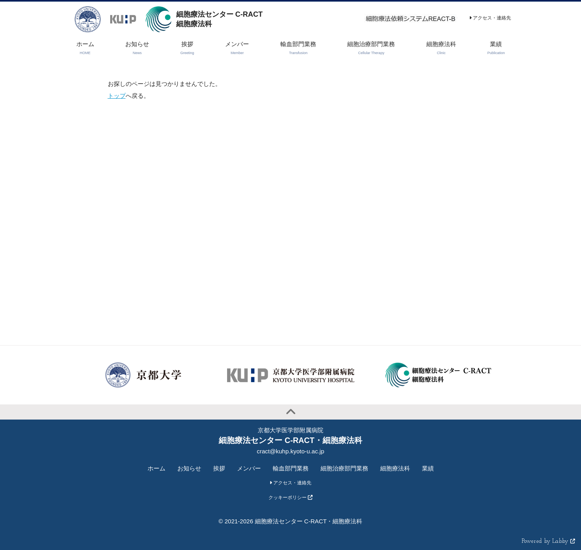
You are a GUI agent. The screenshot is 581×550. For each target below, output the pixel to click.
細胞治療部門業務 (344, 468)
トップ (117, 95)
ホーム (156, 468)
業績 (428, 468)
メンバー (249, 468)
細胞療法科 (395, 468)
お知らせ (189, 468)
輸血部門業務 (291, 468)
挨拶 (219, 468)
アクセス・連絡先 (490, 18)
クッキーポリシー (290, 497)
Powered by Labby (548, 541)
